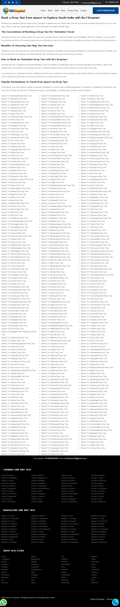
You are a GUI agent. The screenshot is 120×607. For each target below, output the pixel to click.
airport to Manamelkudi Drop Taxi (55, 236)
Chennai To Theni (36, 499)
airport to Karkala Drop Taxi (53, 105)
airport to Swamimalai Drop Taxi (94, 203)
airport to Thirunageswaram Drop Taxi (97, 251)
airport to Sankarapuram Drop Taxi (95, 134)
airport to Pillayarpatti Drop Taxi (54, 424)
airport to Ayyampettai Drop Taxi (15, 164)
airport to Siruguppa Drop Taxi (93, 176)
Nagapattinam (35, 559)
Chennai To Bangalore (98, 475)
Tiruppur (63, 572)
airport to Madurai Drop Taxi (53, 221)
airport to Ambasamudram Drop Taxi (16, 116)
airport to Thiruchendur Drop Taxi (95, 236)
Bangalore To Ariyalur (8, 516)
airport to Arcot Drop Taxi (12, 140)
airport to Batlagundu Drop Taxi (14, 191)
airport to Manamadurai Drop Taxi (55, 233)
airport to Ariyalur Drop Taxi (13, 143)
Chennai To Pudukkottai (38, 486)
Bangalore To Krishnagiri (9, 542)
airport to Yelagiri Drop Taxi (92, 445)
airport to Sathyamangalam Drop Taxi (97, 137)
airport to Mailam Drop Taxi (52, 230)
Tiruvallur (94, 575)
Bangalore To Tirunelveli (68, 529)
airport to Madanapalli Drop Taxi (54, 212)
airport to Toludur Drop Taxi (92, 334)
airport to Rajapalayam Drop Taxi (95, 102)
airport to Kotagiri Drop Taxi (53, 167)
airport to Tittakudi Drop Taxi (93, 331)
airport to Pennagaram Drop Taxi (55, 403)
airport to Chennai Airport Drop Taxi (16, 236)
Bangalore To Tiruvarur (98, 537)
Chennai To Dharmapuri (8, 488)
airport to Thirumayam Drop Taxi (94, 248)
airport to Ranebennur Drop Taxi (94, 111)
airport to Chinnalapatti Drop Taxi (15, 257)
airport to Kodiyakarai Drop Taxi (54, 140)
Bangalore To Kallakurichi (99, 542)
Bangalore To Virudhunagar (69, 542)
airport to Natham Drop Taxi (53, 319)
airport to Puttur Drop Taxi (52, 454)
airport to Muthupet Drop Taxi (53, 296)
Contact (83, 10)
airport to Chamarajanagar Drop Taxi (16, 221)
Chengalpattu (5, 559)
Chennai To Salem (36, 491)
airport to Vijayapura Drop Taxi (94, 406)
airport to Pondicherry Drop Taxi (55, 436)
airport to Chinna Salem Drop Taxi (15, 254)
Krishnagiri (4, 582)
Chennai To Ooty (66, 475)
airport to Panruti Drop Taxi (52, 376)
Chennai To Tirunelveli (68, 488)
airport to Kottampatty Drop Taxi (55, 170)
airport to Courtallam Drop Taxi (14, 275)
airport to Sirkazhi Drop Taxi (93, 170)
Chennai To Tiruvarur (97, 496)
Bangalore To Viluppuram (69, 539)
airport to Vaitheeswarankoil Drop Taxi (97, 367)
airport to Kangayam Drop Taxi (14, 448)
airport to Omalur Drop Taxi (52, 346)
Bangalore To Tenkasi (98, 526)
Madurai (33, 556)
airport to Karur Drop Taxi (52, 108)
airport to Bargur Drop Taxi (12, 185)
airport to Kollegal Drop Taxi (53, 152)
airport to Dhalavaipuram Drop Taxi (16, 302)
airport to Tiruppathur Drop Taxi (94, 322)
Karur (3, 580)
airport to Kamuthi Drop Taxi (13, 442)
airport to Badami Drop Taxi (13, 167)
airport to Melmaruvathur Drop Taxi (56, 260)
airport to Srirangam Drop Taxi (93, 194)
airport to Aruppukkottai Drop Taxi (15, 149)
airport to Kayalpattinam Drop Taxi (55, 125)
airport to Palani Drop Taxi (52, 364)
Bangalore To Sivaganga (38, 534)
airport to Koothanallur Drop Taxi (55, 161)
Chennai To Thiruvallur (68, 478)
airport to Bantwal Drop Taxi (13, 182)
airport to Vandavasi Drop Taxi (94, 376)
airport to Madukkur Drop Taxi (54, 218)
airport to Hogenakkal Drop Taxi (15, 388)
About (50, 10)
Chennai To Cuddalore (8, 486)
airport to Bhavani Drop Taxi (13, 206)
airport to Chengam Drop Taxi (14, 230)
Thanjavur (34, 577)
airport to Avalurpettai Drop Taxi (15, 158)
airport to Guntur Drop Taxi (12, 364)
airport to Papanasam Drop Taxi (54, 379)
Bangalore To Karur (7, 539)
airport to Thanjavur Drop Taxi (93, 215)
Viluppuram (64, 580)
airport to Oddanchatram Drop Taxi (56, 340)
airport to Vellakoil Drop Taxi (93, 394)
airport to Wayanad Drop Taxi (93, 439)
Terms (63, 10)
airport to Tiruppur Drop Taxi (93, 325)
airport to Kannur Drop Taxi (13, 454)
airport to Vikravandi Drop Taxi (94, 412)
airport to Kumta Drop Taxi (52, 197)
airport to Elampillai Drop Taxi (13, 322)
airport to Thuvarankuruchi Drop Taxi (96, 296)
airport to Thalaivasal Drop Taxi (94, 212)
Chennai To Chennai (7, 480)
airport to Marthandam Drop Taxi (55, 251)
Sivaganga (34, 575)
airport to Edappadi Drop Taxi (13, 319)
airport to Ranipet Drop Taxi (92, 114)
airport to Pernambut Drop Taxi (54, 415)
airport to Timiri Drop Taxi (91, 299)
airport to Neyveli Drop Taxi (53, 334)
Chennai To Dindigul (7, 491)
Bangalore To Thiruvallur (68, 518)
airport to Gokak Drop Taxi (12, 346)
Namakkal (34, 561)
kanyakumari (5, 577)
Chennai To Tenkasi (97, 486)
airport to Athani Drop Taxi (12, 152)
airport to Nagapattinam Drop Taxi (55, 302)
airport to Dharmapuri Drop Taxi (14, 311)
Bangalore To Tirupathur (98, 531)
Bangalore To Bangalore (98, 516)
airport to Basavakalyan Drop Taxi (15, 188)
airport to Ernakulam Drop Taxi (14, 325)
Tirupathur (94, 572)
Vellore (63, 577)
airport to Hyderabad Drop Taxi (14, 409)
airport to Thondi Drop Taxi (92, 278)
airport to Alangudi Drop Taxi (13, 108)
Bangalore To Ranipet (97, 524)
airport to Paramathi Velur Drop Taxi (56, 385)
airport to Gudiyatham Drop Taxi (15, 355)
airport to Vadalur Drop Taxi (92, 364)
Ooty (62, 556)
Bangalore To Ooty (67, 516)
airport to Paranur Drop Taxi (53, 391)
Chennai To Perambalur (38, 483)
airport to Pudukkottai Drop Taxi (54, 445)
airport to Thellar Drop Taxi (92, 224)
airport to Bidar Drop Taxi (12, 212)
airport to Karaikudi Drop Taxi (53, 102)
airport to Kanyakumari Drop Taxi (55, 96)
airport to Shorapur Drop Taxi (93, 167)
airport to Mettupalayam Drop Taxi (55, 266)
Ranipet (93, 564)
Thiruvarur (64, 561)
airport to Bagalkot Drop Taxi (13, 170)
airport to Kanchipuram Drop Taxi (15, 445)
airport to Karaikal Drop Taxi (53, 99)
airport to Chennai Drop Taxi (13, 233)
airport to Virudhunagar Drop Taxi (95, 427)
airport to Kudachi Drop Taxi (53, 179)
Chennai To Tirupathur (98, 491)
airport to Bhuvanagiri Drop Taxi (15, 209)
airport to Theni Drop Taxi (92, 227)
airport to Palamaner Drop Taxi (54, 361)
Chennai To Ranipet (97, 483)
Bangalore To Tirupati (97, 518)
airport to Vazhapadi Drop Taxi (94, 382)
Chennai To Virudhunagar (69, 501)
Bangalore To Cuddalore (9, 526)
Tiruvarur (94, 577)
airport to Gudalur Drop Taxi (13, 352)
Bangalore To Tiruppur (68, 531)
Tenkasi (93, 567)
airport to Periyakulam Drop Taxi (55, 412)
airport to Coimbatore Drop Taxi (14, 269)
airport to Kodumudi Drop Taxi (54, 143)
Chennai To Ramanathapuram (40, 488)
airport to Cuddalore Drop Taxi (14, 278)
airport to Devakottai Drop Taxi (14, 293)
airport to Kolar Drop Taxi (52, 146)
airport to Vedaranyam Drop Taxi (95, 385)
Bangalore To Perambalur (39, 524)
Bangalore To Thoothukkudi (70, 524)
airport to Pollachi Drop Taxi (53, 430)
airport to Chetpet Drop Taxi (13, 239)
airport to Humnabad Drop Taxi (14, 403)
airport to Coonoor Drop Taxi (13, 272)
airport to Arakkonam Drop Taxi (14, 128)
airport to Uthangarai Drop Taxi (94, 358)
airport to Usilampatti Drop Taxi (94, 355)
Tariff (57, 10)
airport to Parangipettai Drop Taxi (55, 388)
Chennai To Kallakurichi (98, 501)
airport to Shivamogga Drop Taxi (95, 158)
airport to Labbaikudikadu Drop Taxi (56, 206)
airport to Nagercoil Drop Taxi (53, 305)
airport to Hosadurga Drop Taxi (14, 391)
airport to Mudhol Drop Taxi (53, 281)
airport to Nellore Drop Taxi (52, 331)
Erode (93, 580)
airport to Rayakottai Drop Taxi (94, 119)
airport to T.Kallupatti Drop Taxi (94, 206)
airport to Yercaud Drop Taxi (93, 448)
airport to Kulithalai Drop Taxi (53, 188)
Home (43, 10)
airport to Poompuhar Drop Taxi (54, 442)
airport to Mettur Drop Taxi (52, 269)
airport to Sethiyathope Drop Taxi (95, 152)
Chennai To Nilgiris (37, 501)
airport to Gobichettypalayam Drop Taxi (18, 343)
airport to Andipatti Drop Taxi (13, 125)
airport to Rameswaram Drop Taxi (95, 108)
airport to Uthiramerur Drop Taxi (94, 361)
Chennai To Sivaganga (38, 493)
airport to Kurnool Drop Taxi (53, 203)
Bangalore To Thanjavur (38, 537)
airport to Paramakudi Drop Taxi (54, 382)
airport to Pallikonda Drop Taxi (54, 370)
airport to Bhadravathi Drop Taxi (15, 203)
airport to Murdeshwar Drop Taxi (55, 290)
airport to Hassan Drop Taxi (13, 382)
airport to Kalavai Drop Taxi (13, 430)
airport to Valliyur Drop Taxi (92, 370)
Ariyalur (3, 556)
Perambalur (34, 564)
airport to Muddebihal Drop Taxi (54, 278)
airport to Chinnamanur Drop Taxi (15, 260)
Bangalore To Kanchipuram (9, 534)
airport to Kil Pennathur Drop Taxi (55, 134)
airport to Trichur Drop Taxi (92, 337)
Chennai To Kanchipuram (9, 493)
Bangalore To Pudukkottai (39, 526)
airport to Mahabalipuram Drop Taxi (56, 227)
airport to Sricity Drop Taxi (92, 185)
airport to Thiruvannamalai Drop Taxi (96, 269)
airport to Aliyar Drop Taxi (12, 114)
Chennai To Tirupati (97, 478)
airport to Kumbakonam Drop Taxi (55, 191)
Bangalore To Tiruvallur (98, 534)
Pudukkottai (35, 567)
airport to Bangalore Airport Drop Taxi (17, 179)
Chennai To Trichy (66, 486)
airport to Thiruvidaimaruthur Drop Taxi (97, 275)
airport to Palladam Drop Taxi (53, 367)
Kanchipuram (5, 575)
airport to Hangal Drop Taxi (13, 373)
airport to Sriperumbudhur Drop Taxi (96, 191)
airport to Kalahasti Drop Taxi (13, 427)
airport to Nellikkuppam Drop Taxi (55, 328)
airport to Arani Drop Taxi (12, 131)
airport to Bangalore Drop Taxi (14, 176)
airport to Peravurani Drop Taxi (54, 409)
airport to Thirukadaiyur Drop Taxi (95, 239)
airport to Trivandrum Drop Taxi (94, 343)
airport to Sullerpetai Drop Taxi (94, 200)
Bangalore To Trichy (67, 526)
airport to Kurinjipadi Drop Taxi (54, 200)
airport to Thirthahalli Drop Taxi (94, 233)
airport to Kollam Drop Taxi (52, 149)
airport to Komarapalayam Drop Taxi (56, 155)
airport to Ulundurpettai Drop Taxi (95, 352)
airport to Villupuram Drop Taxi (94, 415)
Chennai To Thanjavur (38, 496)
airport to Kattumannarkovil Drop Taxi (57, 116)
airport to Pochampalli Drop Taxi (55, 427)
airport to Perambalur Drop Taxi (54, 406)
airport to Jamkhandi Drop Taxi (14, 412)
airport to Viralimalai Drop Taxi (93, 421)
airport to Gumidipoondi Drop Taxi (15, 361)
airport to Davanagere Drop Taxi (15, 287)
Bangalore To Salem (37, 531)
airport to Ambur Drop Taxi (12, 119)
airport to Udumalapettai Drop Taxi (95, 349)
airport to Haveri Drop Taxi (12, 385)
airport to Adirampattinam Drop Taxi (16, 96)
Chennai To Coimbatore (8, 483)
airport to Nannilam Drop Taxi (53, 316)
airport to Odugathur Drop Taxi (54, 343)
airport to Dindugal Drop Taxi (13, 316)
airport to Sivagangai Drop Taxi (94, 179)
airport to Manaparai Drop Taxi (54, 242)
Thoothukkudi (65, 564)
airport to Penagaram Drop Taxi (54, 397)
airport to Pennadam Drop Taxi (54, 400)
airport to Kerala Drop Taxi (92, 287)
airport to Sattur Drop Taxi (92, 140)
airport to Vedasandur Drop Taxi (94, 388)
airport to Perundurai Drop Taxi (54, 418)
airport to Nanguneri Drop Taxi (54, 314)
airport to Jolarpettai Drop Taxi (14, 418)
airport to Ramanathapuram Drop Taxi (97, 105)
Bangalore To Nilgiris (37, 542)
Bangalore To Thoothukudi (99, 529)
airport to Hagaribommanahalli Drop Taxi (18, 370)
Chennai (4, 561)
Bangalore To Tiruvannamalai (70, 534)
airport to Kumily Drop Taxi (52, 194)
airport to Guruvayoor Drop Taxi (15, 367)
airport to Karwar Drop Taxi (52, 111)
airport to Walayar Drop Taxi (93, 436)
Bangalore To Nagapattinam (39, 518)
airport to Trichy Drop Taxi (92, 340)
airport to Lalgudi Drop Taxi (52, 209)
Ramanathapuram (36, 569)
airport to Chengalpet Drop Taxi (14, 227)
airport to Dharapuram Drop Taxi (15, 305)
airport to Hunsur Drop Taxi (13, 406)
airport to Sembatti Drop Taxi (93, 146)
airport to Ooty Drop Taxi (52, 352)
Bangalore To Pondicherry (99, 521)
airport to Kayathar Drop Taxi (53, 128)
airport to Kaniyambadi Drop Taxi (15, 451)
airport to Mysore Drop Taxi (53, 299)
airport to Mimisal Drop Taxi (53, 272)
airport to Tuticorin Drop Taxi (93, 346)
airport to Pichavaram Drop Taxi (54, 421)
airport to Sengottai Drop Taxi (93, 149)
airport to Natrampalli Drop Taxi (54, 322)
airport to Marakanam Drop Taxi (54, 248)
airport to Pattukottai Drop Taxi (54, 394)
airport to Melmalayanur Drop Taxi (55, 257)
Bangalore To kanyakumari (9, 537)
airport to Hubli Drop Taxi (12, 397)
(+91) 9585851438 (106, 10)
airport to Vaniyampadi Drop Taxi (95, 379)
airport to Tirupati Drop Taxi (92, 311)
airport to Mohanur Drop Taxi (53, 275)
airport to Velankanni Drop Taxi (94, 391)
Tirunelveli (64, 569)
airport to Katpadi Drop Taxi (53, 114)
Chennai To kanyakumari (8, 496)
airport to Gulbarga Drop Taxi (13, 358)
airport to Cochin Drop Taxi (13, 266)
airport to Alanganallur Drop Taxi (15, 102)
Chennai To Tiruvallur (97, 493)
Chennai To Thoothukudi (99, 488)
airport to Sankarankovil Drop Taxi (95, 131)
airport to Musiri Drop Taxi (52, 293)
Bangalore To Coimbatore (9, 524)
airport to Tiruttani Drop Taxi (93, 328)
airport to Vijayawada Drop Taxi (94, 409)
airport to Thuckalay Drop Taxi (94, 290)
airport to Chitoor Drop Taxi (13, 263)
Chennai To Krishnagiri (8, 501)
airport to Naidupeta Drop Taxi (54, 308)
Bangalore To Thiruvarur (68, 521)
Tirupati (93, 559)
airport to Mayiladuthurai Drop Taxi (56, 254)
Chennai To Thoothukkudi (69, 483)
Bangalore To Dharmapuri (9, 529)
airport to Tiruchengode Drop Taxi (95, 305)
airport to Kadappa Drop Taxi (13, 421)
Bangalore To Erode (97, 539)
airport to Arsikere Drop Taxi (13, 146)
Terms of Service (97, 599)
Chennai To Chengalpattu (9, 478)
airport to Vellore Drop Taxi (92, 397)
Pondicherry (95, 561)
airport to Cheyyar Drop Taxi (13, 242)
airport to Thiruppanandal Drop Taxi (96, 254)
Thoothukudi (95, 569)
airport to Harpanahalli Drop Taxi (15, 376)
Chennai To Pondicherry (98, 480)
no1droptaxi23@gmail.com (91, 2)
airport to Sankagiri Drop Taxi (93, 128)
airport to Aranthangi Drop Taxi (14, 134)
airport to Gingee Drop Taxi (13, 340)
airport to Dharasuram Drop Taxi (15, 308)
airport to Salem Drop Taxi (92, 125)
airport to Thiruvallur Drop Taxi (94, 266)
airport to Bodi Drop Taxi (12, 215)
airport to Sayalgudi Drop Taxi (93, 143)
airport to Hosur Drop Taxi (12, 394)
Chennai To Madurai (37, 475)
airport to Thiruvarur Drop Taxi (94, 272)
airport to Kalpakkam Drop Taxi (14, 436)
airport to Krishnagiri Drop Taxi (54, 176)
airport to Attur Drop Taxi (12, 155)
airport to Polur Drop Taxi (52, 433)
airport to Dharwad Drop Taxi (13, 314)
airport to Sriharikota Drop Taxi (94, 188)
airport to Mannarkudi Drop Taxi (54, 245)
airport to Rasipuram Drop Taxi (94, 116)
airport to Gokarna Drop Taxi (13, 349)
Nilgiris (33, 582)
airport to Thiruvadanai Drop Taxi (95, 260)
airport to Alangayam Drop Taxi (14, 105)
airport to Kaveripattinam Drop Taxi (56, 122)
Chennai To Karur (6, 499)
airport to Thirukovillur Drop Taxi (94, 242)
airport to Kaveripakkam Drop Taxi (55, 119)
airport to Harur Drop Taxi (12, 379)
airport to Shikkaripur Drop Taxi (94, 155)
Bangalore (94, 556)
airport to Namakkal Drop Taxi (54, 311)
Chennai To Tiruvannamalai (69, 493)
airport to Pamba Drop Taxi (52, 373)
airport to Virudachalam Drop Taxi (95, 424)
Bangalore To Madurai (38, 516)
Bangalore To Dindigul (8, 531)
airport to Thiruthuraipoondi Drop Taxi (97, 257)
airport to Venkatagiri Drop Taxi (94, 400)
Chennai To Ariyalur (7, 475)
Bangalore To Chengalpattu (9, 518)
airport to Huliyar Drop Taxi (13, 400)
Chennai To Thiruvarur (68, 480)
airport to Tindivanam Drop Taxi (94, 302)
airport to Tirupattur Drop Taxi (93, 319)
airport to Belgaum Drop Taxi (13, 194)
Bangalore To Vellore (67, 537)
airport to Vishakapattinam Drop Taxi (96, 430)
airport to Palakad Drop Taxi (53, 358)
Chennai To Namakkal (37, 480)
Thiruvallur (64, 559)
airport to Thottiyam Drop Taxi (94, 281)
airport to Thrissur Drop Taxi (93, 284)
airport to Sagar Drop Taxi (92, 122)
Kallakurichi (94, 582)
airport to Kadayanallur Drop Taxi (15, 424)
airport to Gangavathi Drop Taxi (14, 337)
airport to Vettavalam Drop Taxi (94, 403)
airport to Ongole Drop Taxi (52, 349)
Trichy (63, 567)
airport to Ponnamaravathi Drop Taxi (56, 439)
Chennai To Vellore (67, 496)
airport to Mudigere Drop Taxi (53, 284)
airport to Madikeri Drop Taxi (53, 215)
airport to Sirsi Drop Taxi (91, 173)
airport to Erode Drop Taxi (12, 328)
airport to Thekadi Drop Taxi (93, 221)
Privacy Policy (73, 10)
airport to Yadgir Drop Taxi (92, 442)
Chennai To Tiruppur (67, 491)
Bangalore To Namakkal (38, 521)
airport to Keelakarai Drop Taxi (54, 131)
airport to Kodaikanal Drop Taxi (54, 137)
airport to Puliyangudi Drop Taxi (54, 448)
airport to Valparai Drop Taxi (93, 373)
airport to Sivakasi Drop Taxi (93, 182)
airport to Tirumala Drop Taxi (93, 308)
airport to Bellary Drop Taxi (12, 197)
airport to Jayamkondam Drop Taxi (16, 415)
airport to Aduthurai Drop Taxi (14, 99)
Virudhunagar (65, 582)
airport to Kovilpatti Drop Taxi (53, 173)
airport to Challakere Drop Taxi (14, 218)
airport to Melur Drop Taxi (52, 263)
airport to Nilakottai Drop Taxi (53, 337)
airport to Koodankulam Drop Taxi (55, 158)
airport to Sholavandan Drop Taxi (95, 161)
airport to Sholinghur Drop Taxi (94, 164)
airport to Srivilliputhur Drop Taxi (94, 197)
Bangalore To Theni (37, 539)
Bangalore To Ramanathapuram (40, 529)
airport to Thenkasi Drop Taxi (93, 230)
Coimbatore (5, 564)
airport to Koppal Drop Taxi (52, 164)
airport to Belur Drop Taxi (12, 200)
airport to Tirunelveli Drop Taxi (93, 314)
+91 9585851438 (112, 2)
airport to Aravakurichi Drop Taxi (15, 137)
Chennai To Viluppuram (68, 499)
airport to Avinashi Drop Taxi (13, 161)
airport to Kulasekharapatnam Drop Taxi (58, 185)
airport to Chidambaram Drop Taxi (15, 245)
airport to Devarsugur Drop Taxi (14, 296)
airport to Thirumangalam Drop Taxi (96, 245)
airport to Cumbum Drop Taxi (13, 281)
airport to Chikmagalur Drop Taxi (15, 251)
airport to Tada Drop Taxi (91, 209)
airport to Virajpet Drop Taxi (92, 418)
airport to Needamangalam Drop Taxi (56, 325)
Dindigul (4, 572)
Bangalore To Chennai (8, 521)
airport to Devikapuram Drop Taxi (15, 299)
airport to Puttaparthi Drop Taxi (54, 451)
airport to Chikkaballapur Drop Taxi (16, 248)
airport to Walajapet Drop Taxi (93, 433)
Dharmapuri (4, 569)
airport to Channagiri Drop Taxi (14, 224)
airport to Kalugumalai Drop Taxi (15, 439)
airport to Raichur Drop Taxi (92, 99)
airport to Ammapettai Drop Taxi (15, 122)
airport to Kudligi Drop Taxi (52, 182)
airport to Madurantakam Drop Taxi (56, 224)
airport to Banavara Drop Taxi (14, 173)
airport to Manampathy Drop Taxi (55, 239)
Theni (33, 580)
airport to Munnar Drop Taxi (53, 287)
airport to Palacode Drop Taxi (53, 355)
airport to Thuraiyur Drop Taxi (93, 293)
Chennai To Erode (96, 499)
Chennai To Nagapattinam (39, 478)
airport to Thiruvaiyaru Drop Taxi (94, 263)
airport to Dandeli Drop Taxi (13, 284)
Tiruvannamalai (65, 575)
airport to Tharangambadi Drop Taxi (96, 218)
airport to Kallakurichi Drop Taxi (14, 433)
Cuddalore (4, 567)
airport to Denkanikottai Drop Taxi (15, 290)
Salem (33, 572)
